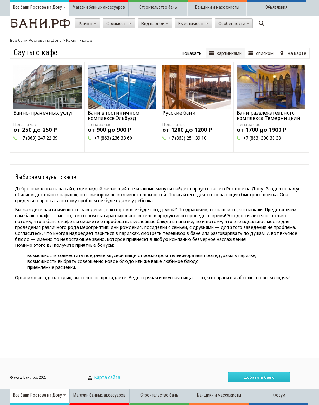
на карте (297, 53)
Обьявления (276, 7)
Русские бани (179, 112)
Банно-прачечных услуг (43, 112)
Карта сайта (107, 377)
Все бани (21, 7)
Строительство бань (158, 7)
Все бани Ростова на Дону (36, 40)
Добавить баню (259, 377)
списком (265, 53)
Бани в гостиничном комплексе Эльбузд (114, 115)
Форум (279, 395)
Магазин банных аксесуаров (99, 7)
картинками (229, 53)
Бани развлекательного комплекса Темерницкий (268, 115)
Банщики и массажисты (217, 7)
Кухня (72, 40)
